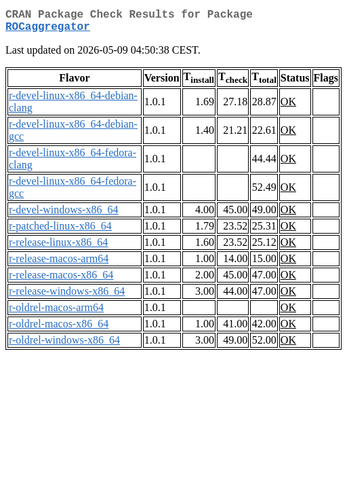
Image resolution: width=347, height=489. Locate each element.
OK (288, 107)
